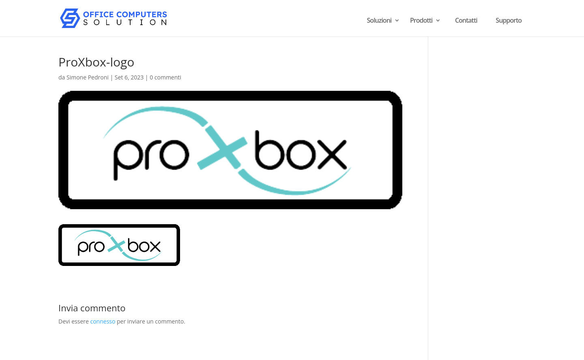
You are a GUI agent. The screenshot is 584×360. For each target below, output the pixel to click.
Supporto (509, 20)
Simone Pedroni (88, 77)
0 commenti (165, 77)
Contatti (466, 20)
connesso (102, 321)
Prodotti (421, 21)
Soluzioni (379, 21)
